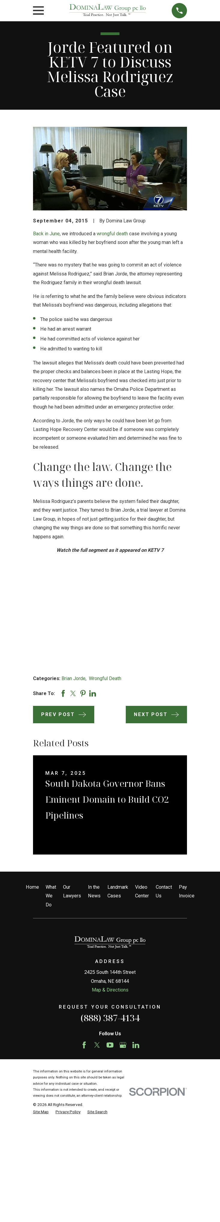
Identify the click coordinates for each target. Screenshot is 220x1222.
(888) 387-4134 (110, 1018)
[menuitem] (41, 1111)
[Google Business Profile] (122, 1045)
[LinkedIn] (135, 1045)
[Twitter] (97, 1045)
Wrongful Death (105, 678)
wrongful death (112, 233)
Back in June (46, 233)
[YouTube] (110, 1045)
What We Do (51, 896)
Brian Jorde (74, 678)
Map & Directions (110, 990)
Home (32, 887)
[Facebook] (84, 1045)
